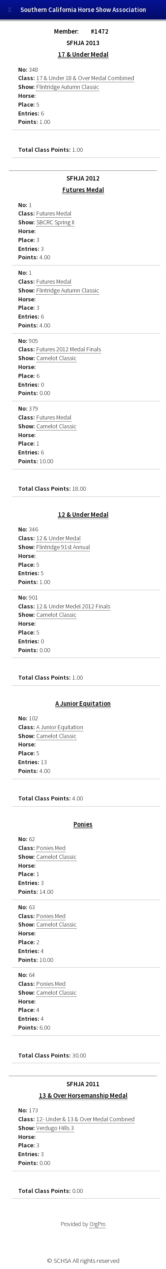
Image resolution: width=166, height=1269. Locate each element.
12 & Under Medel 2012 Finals (73, 606)
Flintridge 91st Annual (63, 547)
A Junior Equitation (83, 704)
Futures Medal (83, 190)
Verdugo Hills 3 (55, 1128)
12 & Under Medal (83, 515)
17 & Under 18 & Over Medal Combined (85, 78)
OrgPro (97, 1224)
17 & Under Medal (83, 54)
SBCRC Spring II (55, 222)
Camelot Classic (56, 358)
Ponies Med (51, 848)
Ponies (83, 824)
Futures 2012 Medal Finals (68, 349)
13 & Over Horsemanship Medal (83, 1096)
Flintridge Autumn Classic (67, 87)
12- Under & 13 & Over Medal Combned (85, 1119)
